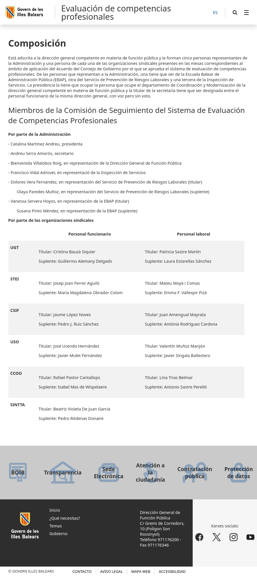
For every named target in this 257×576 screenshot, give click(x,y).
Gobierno (58, 533)
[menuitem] (246, 12)
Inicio (54, 510)
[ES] (215, 13)
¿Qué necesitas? (64, 518)
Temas (55, 526)
